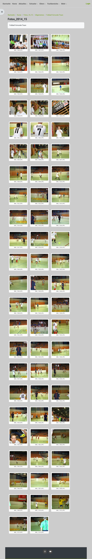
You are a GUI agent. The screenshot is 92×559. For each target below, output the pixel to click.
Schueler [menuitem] (32, 4)
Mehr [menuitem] (63, 4)
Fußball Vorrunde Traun (54, 15)
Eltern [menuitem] (42, 4)
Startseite (11, 15)
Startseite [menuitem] (6, 4)
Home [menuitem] (14, 4)
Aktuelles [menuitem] (22, 4)
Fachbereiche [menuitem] (52, 4)
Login (88, 4)
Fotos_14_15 (28, 15)
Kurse (19, 15)
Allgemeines (39, 15)
